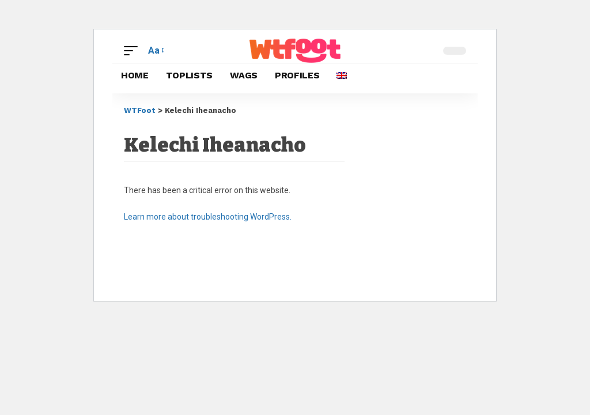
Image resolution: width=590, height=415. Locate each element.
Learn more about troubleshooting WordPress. (208, 216)
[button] (133, 50)
